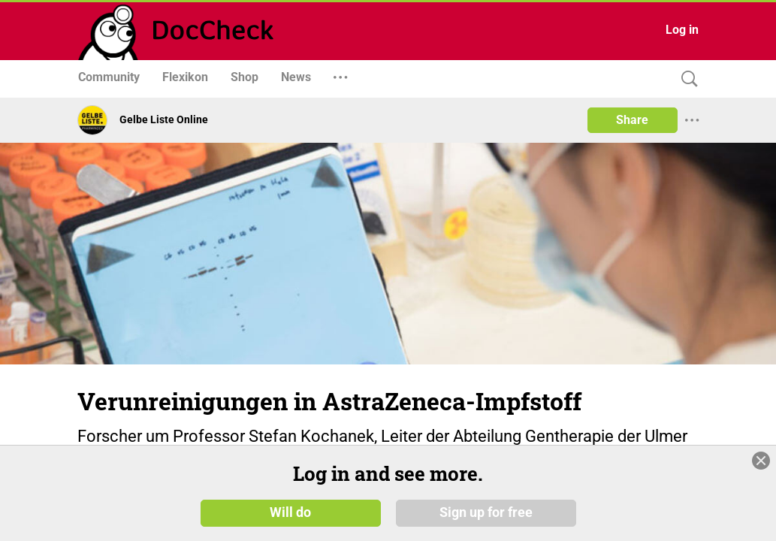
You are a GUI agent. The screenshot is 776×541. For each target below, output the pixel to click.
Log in (682, 30)
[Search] (686, 79)
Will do (290, 512)
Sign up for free (486, 512)
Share (632, 120)
